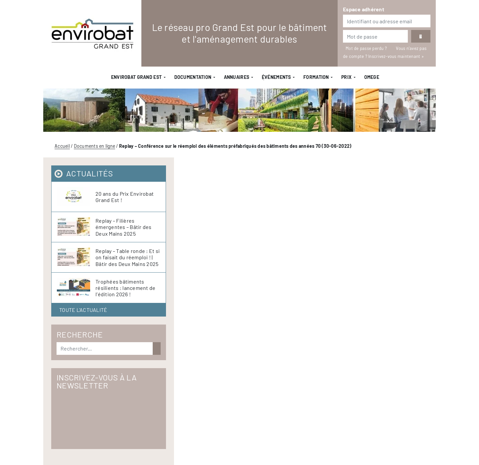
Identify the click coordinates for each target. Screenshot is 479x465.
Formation (316, 77)
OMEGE (371, 77)
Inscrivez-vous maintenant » (396, 56)
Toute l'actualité (83, 310)
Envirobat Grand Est (136, 77)
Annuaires (236, 77)
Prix (346, 77)
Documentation (193, 77)
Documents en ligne (94, 146)
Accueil (62, 146)
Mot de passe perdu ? (367, 48)
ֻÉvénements (276, 77)
